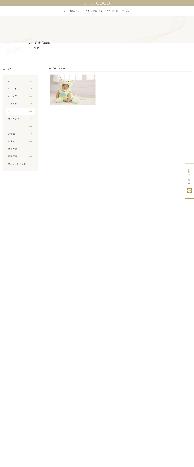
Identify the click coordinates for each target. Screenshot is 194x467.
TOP (64, 10)
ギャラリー (126, 10)
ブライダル (13, 103)
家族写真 (12, 148)
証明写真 (12, 156)
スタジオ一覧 (112, 10)
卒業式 (11, 141)
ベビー (11, 111)
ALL (10, 81)
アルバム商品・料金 (94, 10)
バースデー (13, 96)
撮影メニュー (76, 10)
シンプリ (12, 88)
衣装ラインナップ (17, 163)
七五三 (11, 126)
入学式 (11, 133)
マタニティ (13, 118)
